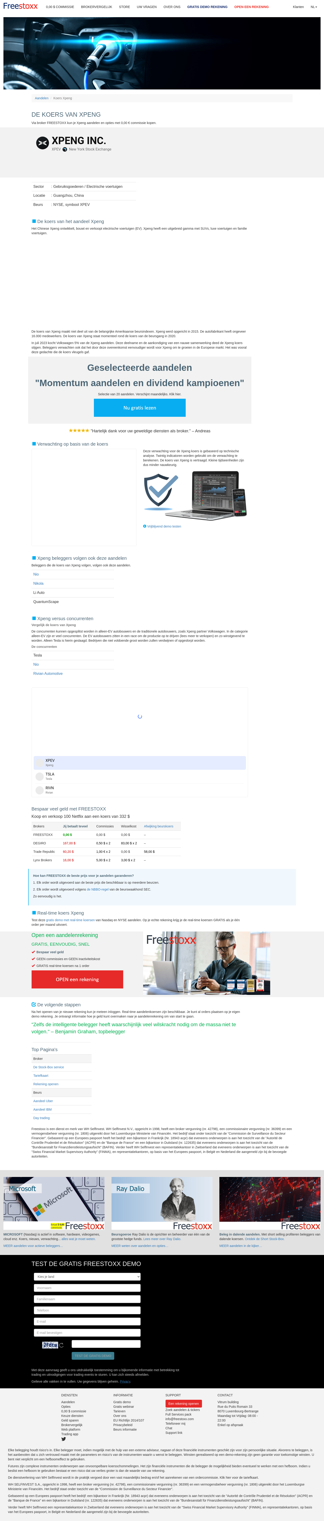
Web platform (70, 1429)
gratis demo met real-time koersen (70, 920)
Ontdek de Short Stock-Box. (265, 1239)
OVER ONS (171, 7)
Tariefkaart (40, 1075)
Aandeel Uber (43, 1101)
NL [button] (314, 7)
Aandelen (42, 98)
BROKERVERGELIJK (96, 7)
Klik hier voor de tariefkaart (239, 1477)
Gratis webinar (123, 1406)
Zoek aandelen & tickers (183, 1410)
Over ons (119, 1416)
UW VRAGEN (147, 7)
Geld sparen (70, 1420)
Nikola (38, 583)
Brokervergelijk (72, 1425)
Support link (174, 1433)
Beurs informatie (125, 1429)
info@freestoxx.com (180, 1419)
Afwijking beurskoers (158, 826)
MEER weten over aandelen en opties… (140, 1246)
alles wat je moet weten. (79, 1239)
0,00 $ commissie (73, 1411)
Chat (169, 1428)
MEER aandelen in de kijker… (240, 1246)
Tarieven (119, 1411)
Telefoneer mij (175, 1423)
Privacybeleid (122, 1425)
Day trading (41, 1118)
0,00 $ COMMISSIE (60, 7)
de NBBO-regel (98, 889)
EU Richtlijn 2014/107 (128, 1420)
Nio (36, 574)
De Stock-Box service (48, 1067)
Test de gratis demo (93, 1356)
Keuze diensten (72, 1416)
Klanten (298, 7)
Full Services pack (179, 1414)
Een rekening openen (184, 1403)
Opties (66, 1406)
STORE (124, 7)
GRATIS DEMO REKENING (207, 7)
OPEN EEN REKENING (251, 7)
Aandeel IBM (42, 1109)
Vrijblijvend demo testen (164, 526)
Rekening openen (46, 1084)
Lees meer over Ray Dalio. (162, 1239)
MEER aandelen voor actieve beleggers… (33, 1246)
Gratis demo (122, 1402)
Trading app (69, 1434)
